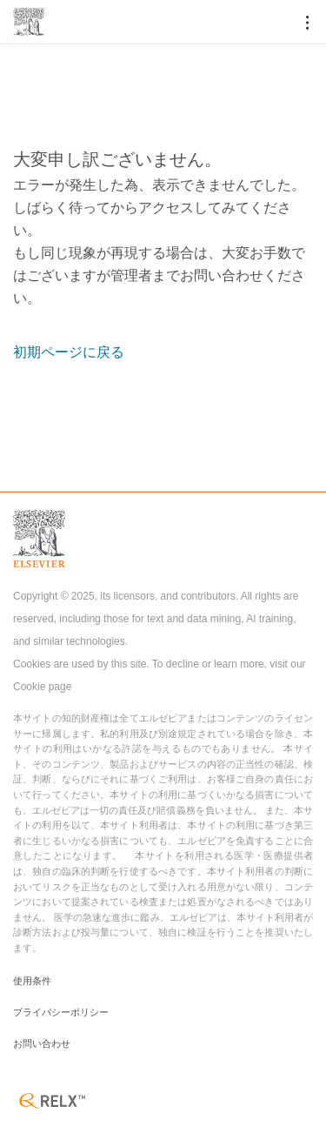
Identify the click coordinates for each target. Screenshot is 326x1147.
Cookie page (42, 687)
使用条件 (32, 981)
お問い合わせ (41, 1043)
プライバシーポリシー (61, 1012)
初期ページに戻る (68, 352)
